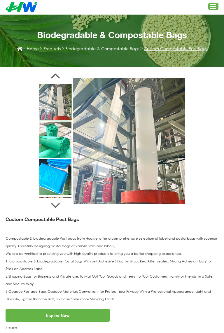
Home (33, 48)
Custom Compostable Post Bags (175, 48)
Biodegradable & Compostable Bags (102, 48)
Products (52, 48)
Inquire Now (57, 315)
